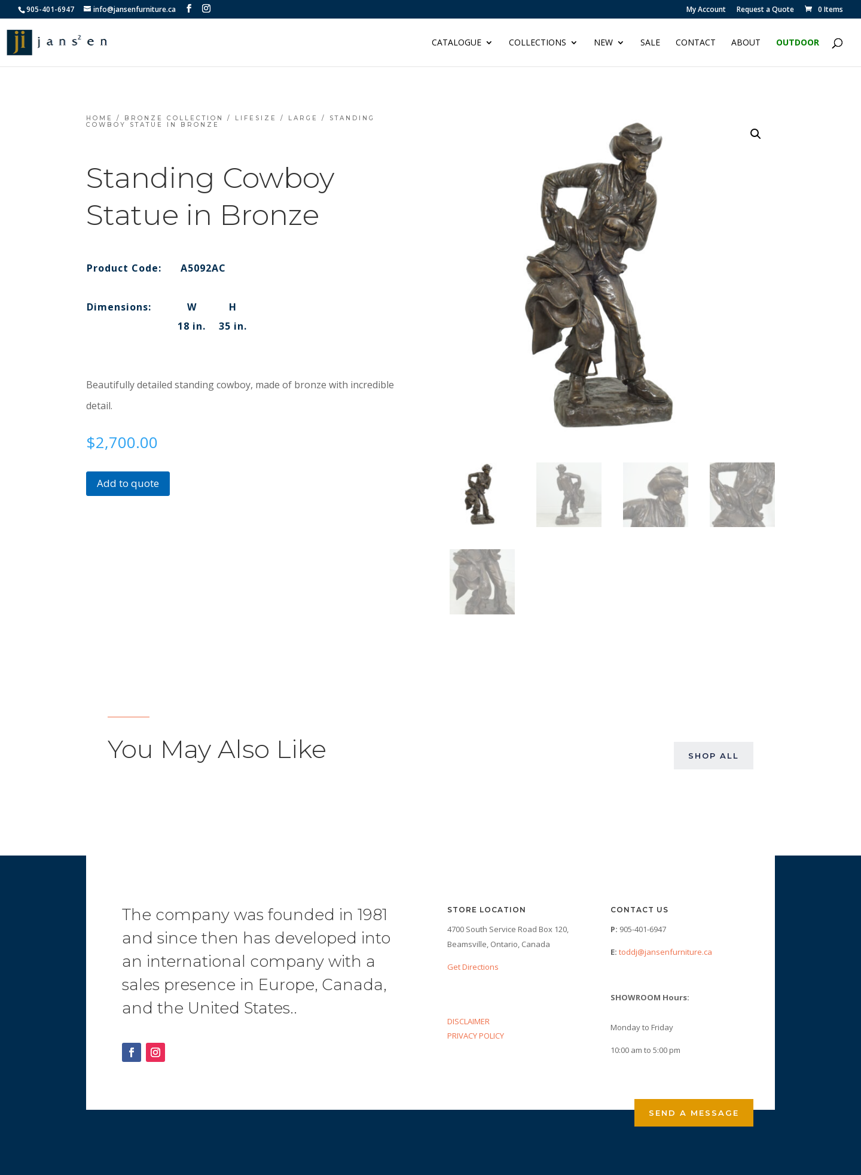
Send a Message (694, 1113)
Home (99, 118)
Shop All (713, 755)
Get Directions (473, 966)
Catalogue (456, 43)
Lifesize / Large (276, 118)
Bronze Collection (174, 118)
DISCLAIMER (468, 1021)
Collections (537, 43)
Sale (650, 43)
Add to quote (128, 483)
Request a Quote (765, 10)
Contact (696, 43)
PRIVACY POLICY (475, 1035)
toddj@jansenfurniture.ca (665, 951)
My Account (706, 10)
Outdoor (797, 43)
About (746, 43)
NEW (603, 43)
